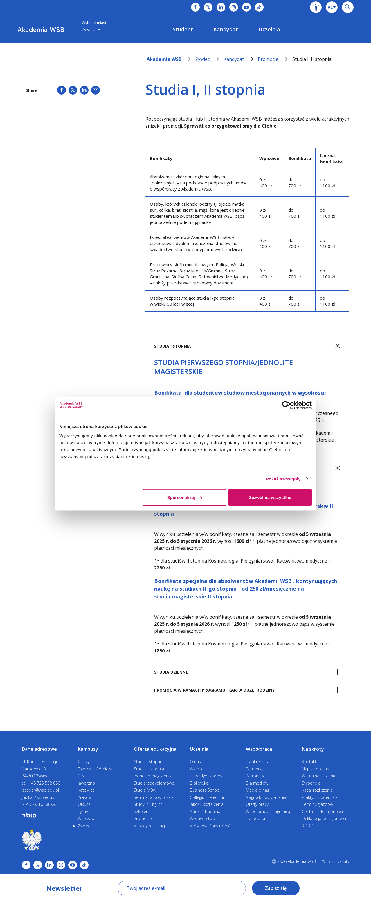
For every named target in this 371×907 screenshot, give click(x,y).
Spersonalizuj (185, 497)
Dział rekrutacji (259, 761)
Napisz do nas (315, 769)
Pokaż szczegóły (283, 478)
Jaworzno (86, 783)
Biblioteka (199, 783)
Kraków (84, 797)
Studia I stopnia (148, 761)
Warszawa (87, 818)
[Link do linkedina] (221, 7)
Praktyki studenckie (320, 797)
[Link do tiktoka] (259, 7)
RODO (308, 825)
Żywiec (209, 59)
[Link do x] (208, 7)
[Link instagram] (61, 865)
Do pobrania (258, 818)
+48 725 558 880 (44, 783)
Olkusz (84, 804)
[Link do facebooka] (195, 7)
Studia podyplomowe (154, 783)
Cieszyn (85, 761)
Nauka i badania (205, 811)
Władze (196, 769)
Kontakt (309, 761)
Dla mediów (257, 783)
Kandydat (241, 59)
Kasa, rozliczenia (317, 790)
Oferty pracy (257, 804)
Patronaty (255, 776)
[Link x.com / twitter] (37, 865)
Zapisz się (276, 888)
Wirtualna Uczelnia (319, 776)
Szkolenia (143, 811)
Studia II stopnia (149, 769)
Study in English (148, 804)
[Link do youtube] (246, 7)
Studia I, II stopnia (312, 59)
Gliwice (84, 776)
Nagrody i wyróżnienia (266, 797)
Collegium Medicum (208, 797)
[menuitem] (183, 29)
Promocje (275, 59)
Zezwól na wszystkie (270, 497)
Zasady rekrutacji (150, 825)
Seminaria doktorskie (154, 797)
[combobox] (332, 7)
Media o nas (257, 790)
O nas (195, 761)
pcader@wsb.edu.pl (40, 790)
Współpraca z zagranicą (268, 811)
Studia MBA (144, 790)
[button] (316, 7)
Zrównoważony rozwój (211, 825)
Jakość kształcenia (207, 804)
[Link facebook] (26, 865)
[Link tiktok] (84, 865)
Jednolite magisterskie (154, 776)
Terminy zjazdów (317, 804)
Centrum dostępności (322, 811)
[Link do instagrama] (233, 7)
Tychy (83, 811)
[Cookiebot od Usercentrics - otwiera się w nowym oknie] (286, 405)
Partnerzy (254, 769)
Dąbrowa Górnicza (95, 769)
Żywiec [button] (91, 29)
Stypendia (311, 783)
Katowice (86, 790)
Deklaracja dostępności (324, 818)
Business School (205, 790)
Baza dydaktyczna (207, 776)
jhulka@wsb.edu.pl (39, 797)
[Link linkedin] (49, 865)
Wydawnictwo (202, 818)
